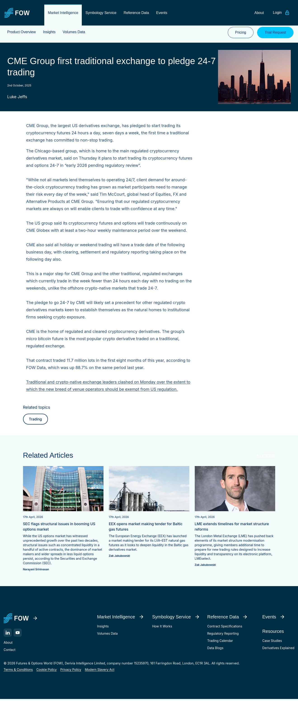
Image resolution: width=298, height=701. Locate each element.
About (8, 644)
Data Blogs (215, 650)
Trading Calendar (220, 642)
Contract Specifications (224, 628)
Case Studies (272, 642)
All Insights (265, 457)
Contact (9, 651)
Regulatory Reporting (223, 635)
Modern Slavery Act (99, 671)
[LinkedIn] (8, 634)
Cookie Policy (46, 671)
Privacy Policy (70, 671)
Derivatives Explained (278, 650)
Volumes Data (107, 635)
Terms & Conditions (18, 671)
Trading (35, 421)
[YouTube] (18, 634)
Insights (103, 628)
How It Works (162, 628)
